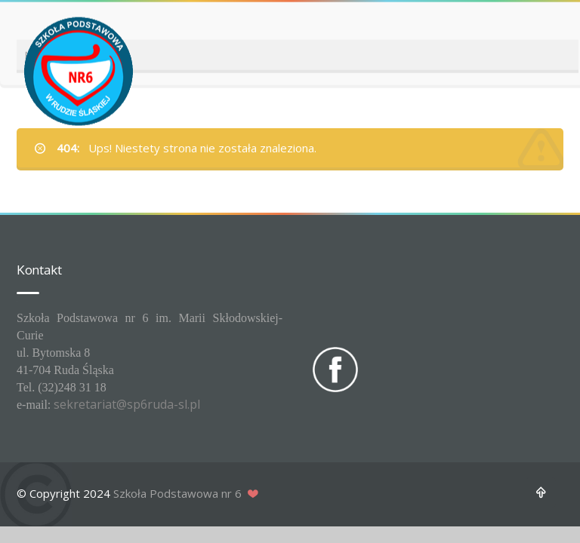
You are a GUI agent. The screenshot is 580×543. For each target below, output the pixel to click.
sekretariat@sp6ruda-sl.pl (127, 404)
